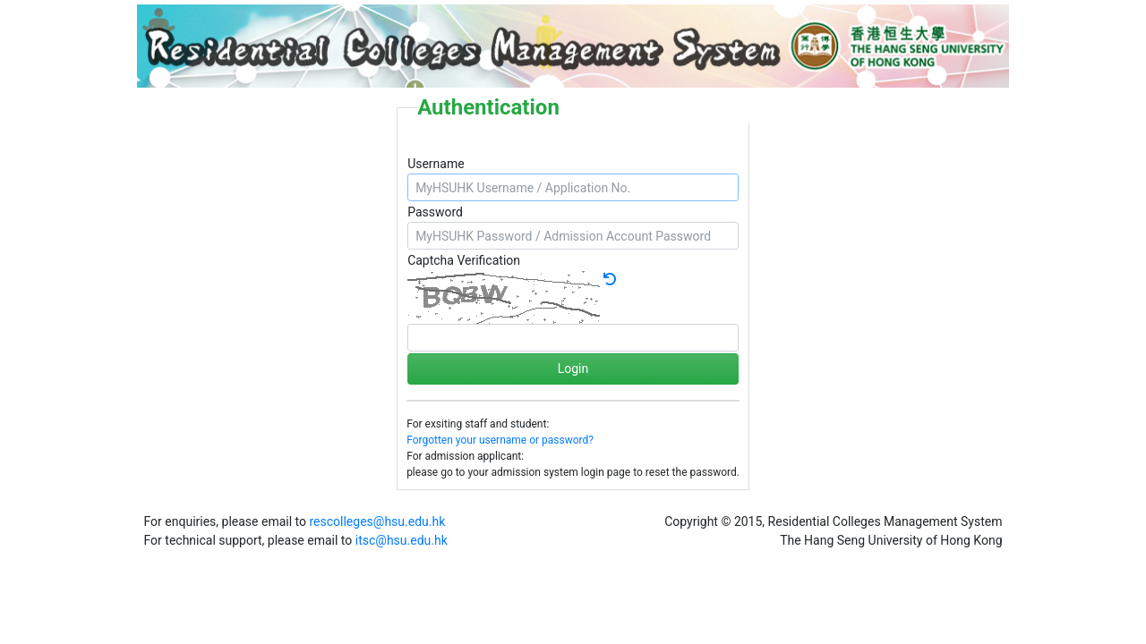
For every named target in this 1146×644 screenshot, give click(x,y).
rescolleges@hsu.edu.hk (377, 521)
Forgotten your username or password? (500, 440)
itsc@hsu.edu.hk (401, 540)
